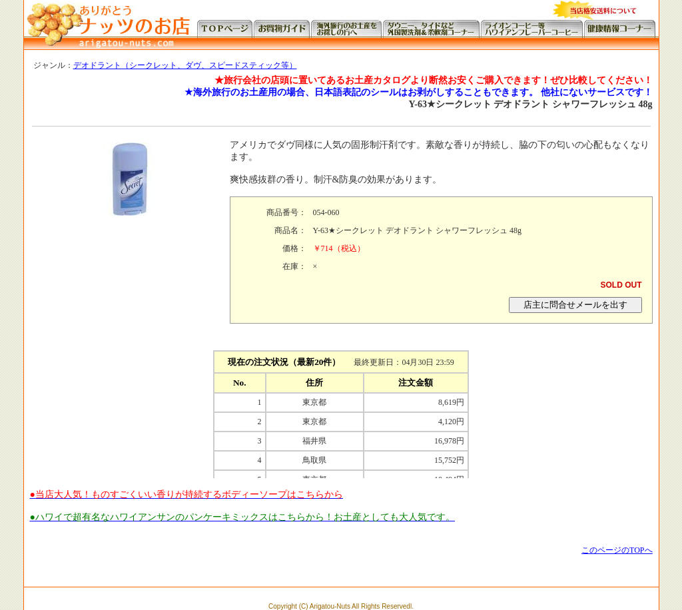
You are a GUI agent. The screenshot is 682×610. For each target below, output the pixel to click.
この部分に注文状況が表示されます (341, 411)
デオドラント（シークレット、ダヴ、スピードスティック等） (185, 65)
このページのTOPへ (616, 550)
